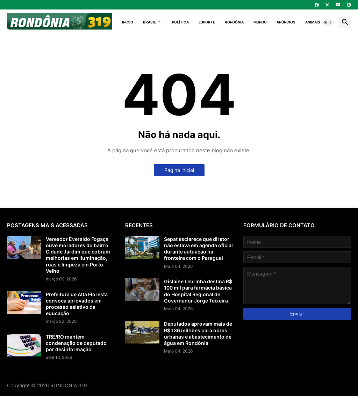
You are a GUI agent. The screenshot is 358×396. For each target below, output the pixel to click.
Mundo (260, 22)
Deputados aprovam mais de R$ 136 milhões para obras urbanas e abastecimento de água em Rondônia (198, 333)
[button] (328, 22)
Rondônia (234, 22)
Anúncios (286, 22)
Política (180, 22)
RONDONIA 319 (68, 385)
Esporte (207, 22)
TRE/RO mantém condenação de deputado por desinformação (76, 343)
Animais (312, 22)
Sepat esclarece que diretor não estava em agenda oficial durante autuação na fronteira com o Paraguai (198, 248)
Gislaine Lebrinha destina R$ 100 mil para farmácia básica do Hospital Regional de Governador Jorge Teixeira (198, 291)
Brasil (149, 22)
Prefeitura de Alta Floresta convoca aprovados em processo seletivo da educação (77, 304)
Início (127, 22)
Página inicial (179, 170)
